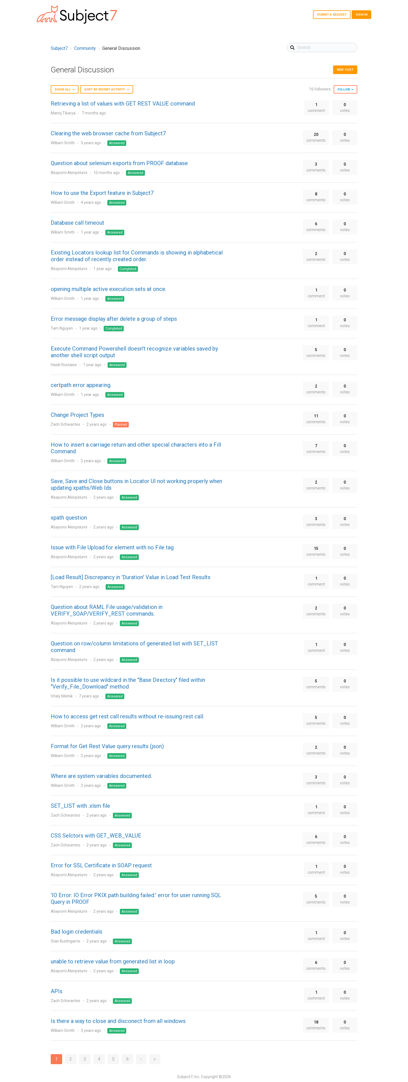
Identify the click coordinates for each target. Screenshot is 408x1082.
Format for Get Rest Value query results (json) (107, 746)
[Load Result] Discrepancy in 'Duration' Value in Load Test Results (130, 577)
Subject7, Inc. (188, 1076)
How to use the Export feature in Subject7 (102, 193)
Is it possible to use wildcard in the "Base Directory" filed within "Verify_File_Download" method (128, 683)
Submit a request (332, 14)
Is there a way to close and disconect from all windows (118, 1021)
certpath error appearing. (81, 385)
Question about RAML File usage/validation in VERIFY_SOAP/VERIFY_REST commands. (106, 610)
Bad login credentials (76, 931)
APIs (56, 991)
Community (85, 48)
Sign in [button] (361, 14)
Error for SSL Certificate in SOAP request (101, 865)
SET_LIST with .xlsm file (80, 805)
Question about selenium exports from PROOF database (119, 163)
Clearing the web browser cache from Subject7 (108, 133)
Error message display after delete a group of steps (114, 318)
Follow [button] (343, 89)
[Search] (322, 47)
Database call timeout (77, 222)
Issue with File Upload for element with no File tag (112, 547)
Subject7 (59, 48)
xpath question (69, 517)
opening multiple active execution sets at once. (108, 289)
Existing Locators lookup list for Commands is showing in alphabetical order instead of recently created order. (137, 256)
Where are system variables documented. (101, 776)
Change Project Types (77, 415)
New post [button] (345, 70)
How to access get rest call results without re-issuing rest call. (127, 716)
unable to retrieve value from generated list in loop (113, 961)
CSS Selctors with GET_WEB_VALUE (96, 835)
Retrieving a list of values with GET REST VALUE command (123, 103)
